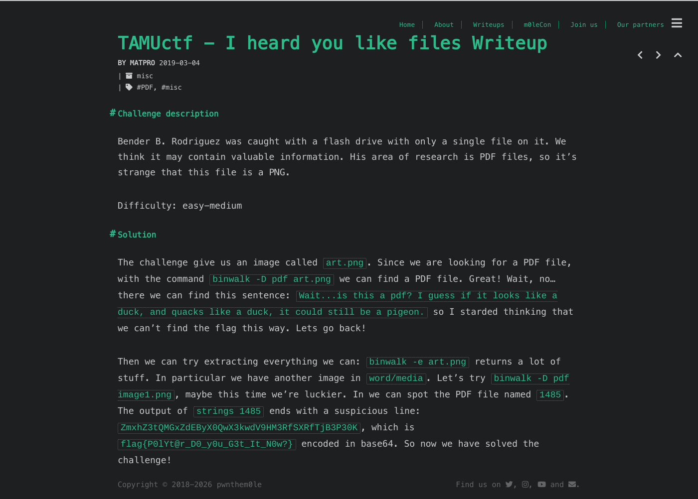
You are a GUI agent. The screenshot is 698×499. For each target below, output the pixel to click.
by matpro (138, 63)
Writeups (489, 24)
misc (145, 76)
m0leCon (537, 24)
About (444, 24)
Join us (584, 24)
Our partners (640, 24)
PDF (147, 87)
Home (407, 24)
